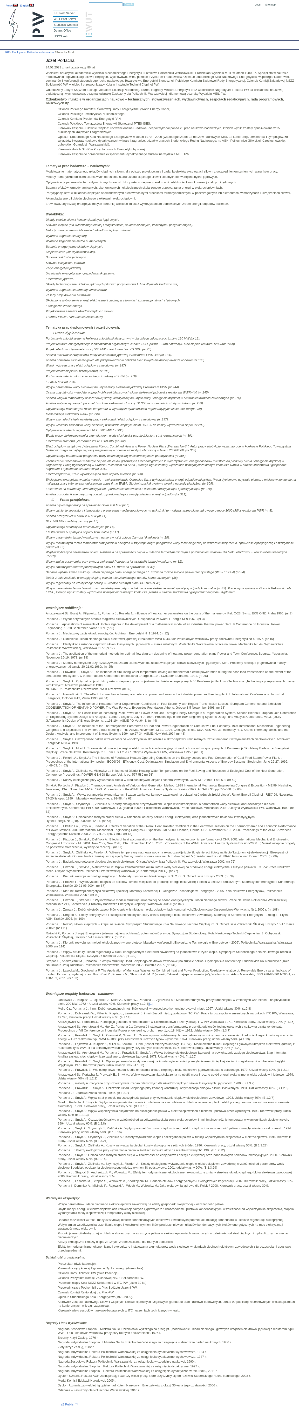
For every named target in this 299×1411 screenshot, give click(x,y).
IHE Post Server (64, 13)
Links (184, 44)
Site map (270, 4)
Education (100, 44)
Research (120, 44)
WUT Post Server (65, 19)
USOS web (61, 36)
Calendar (22, 44)
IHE (6, 44)
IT (172, 44)
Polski (12, 5)
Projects (139, 44)
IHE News (42, 44)
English (27, 5)
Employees (78, 44)
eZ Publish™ (69, 1404)
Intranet (200, 44)
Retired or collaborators (41, 52)
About (60, 44)
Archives (158, 44)
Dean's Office (62, 30)
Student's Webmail (66, 25)
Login (258, 4)
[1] (150, 1003)
